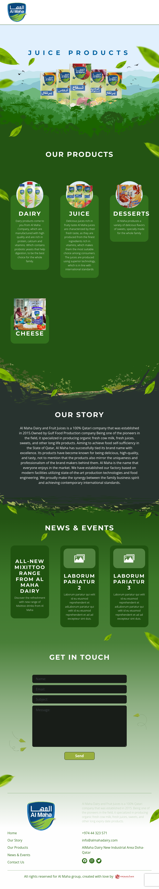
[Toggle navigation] (146, 11)
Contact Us (15, 862)
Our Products (17, 847)
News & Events (18, 855)
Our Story (14, 840)
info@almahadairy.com (100, 840)
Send (79, 755)
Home (12, 833)
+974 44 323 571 (94, 833)
